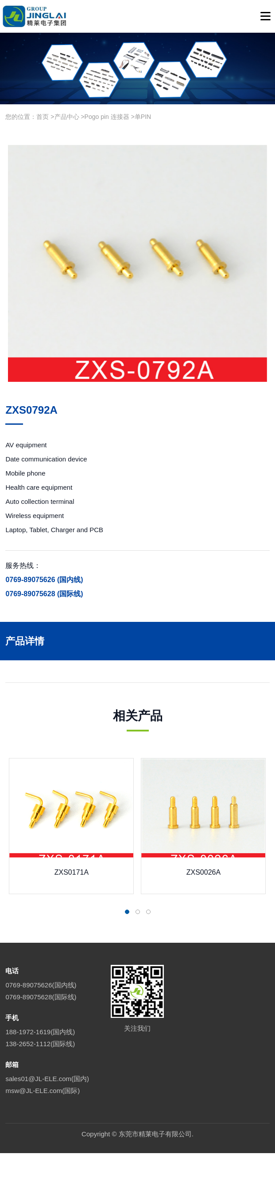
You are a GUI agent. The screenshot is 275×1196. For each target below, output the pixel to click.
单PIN (143, 116)
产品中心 (66, 116)
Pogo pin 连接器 (107, 116)
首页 (42, 116)
